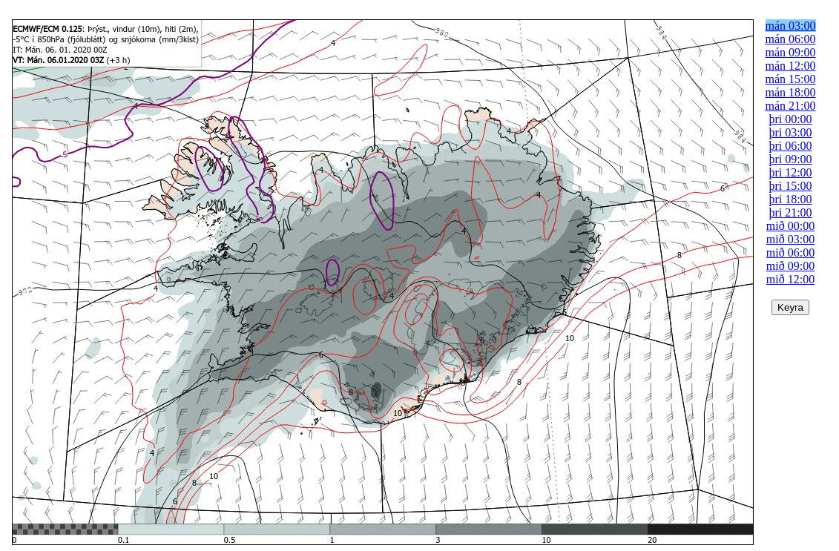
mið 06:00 (790, 252)
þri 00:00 (790, 119)
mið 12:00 (790, 279)
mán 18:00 (791, 92)
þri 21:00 (790, 212)
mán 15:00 (791, 79)
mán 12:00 (791, 65)
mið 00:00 (790, 226)
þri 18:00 (790, 199)
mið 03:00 (790, 239)
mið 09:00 (790, 266)
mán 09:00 (791, 52)
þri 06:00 (790, 145)
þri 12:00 (790, 172)
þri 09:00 (790, 159)
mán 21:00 (791, 105)
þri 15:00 (790, 185)
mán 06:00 (791, 39)
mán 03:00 (791, 25)
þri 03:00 (790, 132)
